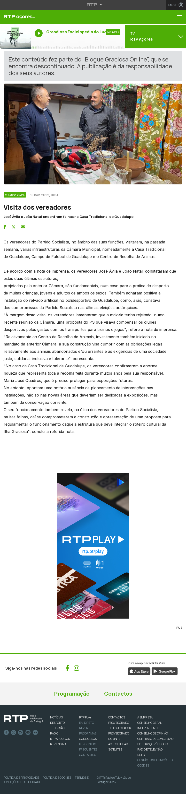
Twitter (13, 732)
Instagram (20, 732)
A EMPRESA (145, 717)
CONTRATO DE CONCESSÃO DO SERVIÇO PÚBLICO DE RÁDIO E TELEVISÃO (155, 744)
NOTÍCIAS (56, 717)
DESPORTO (57, 723)
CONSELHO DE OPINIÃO (152, 733)
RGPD (141, 755)
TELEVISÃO (57, 728)
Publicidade (32, 782)
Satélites (115, 749)
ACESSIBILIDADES (119, 744)
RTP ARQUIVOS (60, 739)
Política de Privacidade (21, 778)
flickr (35, 732)
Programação (72, 693)
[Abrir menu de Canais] (155, 36)
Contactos (118, 693)
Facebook (6, 732)
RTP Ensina (58, 744)
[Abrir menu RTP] (93, 4)
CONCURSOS (88, 739)
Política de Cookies (57, 778)
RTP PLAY (85, 717)
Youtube (28, 732)
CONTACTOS (116, 717)
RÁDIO (54, 733)
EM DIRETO (86, 723)
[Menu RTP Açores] (181, 17)
